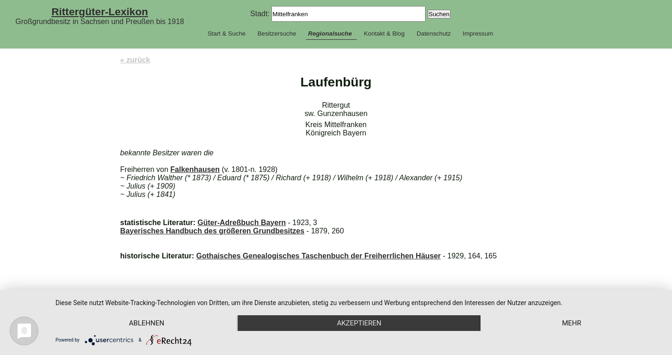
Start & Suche (227, 33)
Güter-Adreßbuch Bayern (241, 222)
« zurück (135, 60)
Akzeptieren (359, 323)
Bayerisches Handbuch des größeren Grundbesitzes (212, 231)
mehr (571, 323)
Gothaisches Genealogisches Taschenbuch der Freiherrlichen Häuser (318, 256)
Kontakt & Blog (384, 33)
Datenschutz (434, 33)
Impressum (477, 33)
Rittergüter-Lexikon (99, 12)
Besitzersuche (277, 33)
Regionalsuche (330, 33)
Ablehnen (146, 323)
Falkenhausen (195, 169)
